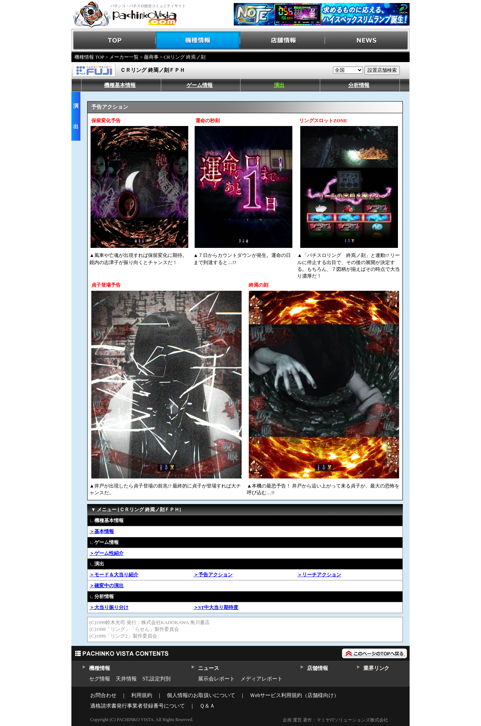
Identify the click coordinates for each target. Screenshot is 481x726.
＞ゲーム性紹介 (106, 553)
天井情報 (126, 679)
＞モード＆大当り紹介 (113, 574)
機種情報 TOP (89, 57)
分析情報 (358, 85)
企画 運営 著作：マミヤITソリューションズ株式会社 (335, 720)
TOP (113, 40)
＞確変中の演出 (106, 585)
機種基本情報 (120, 85)
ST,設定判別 (156, 679)
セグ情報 (99, 679)
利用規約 (141, 695)
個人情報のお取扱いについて (201, 695)
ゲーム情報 (199, 85)
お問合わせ (103, 695)
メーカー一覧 (124, 57)
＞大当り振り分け (109, 607)
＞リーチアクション (319, 574)
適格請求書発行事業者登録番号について (137, 706)
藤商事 (151, 57)
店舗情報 (282, 40)
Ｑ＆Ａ (207, 706)
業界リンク (376, 668)
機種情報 (198, 40)
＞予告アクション (213, 574)
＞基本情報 (101, 531)
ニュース (208, 668)
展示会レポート (216, 679)
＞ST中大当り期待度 (216, 607)
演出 (279, 85)
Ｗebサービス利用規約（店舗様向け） (294, 695)
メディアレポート (261, 679)
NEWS (367, 40)
